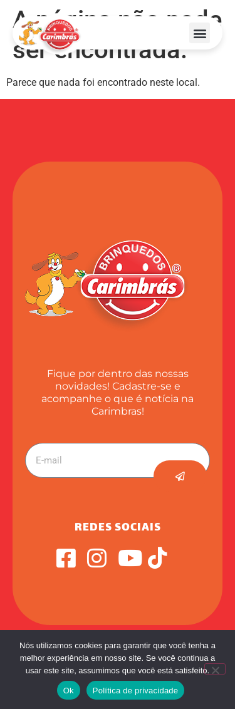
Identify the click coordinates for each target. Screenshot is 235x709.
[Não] (215, 669)
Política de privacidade (136, 690)
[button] (199, 33)
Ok (68, 690)
